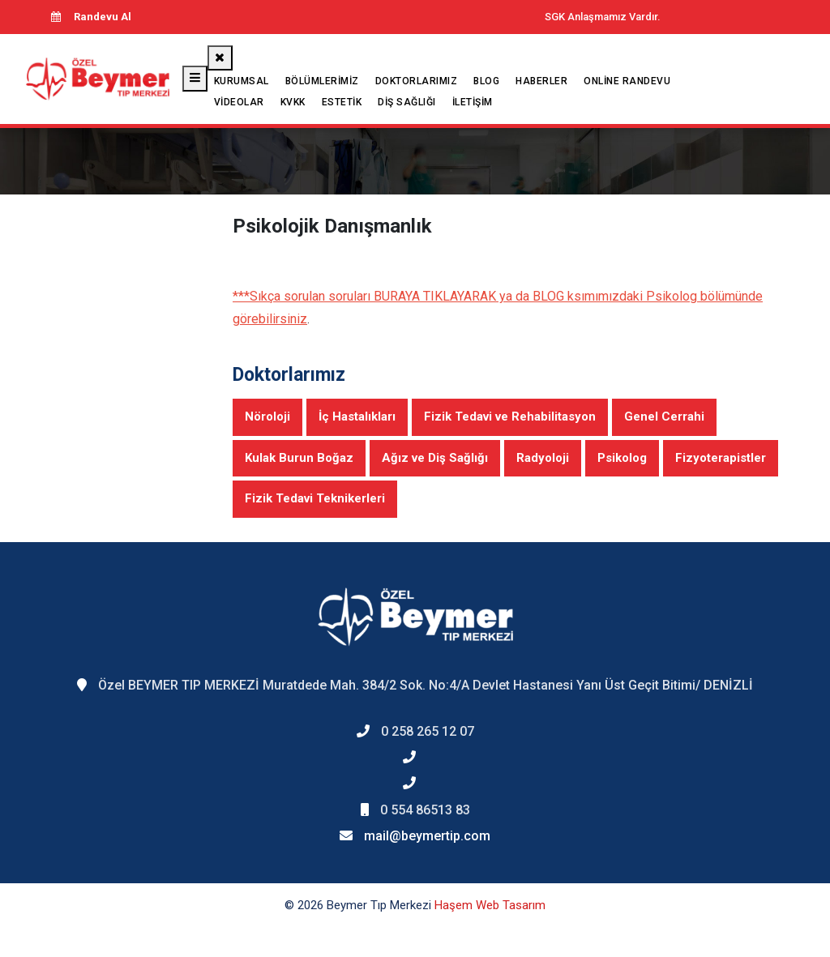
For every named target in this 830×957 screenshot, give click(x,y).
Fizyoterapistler (720, 458)
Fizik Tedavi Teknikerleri (315, 498)
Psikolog (622, 458)
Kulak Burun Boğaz (299, 458)
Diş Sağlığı (407, 102)
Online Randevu (627, 81)
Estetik (342, 102)
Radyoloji (542, 458)
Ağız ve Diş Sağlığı (435, 458)
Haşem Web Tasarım (489, 905)
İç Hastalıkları (357, 416)
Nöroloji (267, 416)
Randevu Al (90, 17)
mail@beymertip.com (427, 836)
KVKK (293, 102)
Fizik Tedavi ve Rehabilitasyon (510, 416)
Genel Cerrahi (664, 416)
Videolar (239, 102)
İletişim (472, 102)
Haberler (541, 81)
